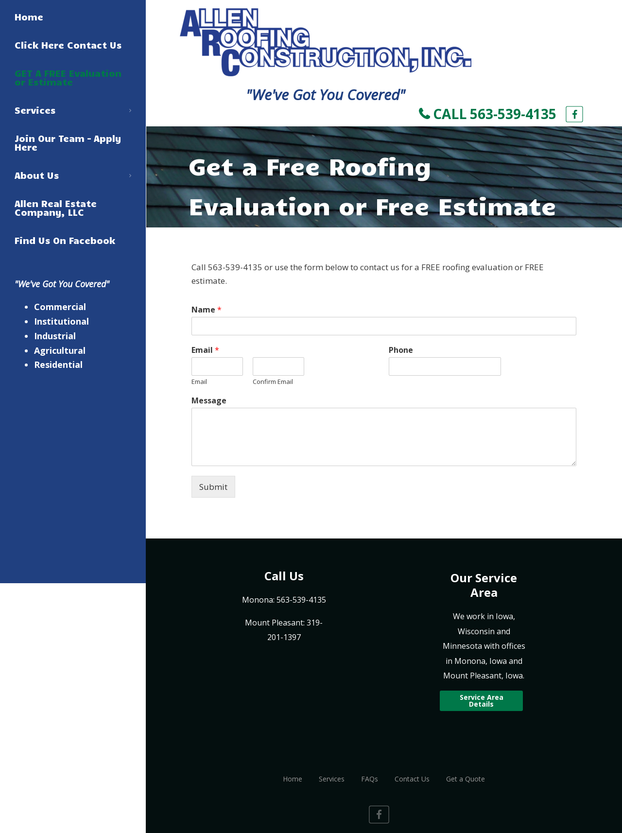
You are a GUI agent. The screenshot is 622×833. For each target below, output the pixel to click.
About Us (73, 175)
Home (29, 16)
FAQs (369, 778)
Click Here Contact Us (68, 45)
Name (206, 310)
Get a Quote (465, 778)
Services (73, 110)
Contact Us (412, 778)
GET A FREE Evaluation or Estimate (68, 77)
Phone (401, 350)
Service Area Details (481, 701)
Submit (213, 486)
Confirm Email (273, 382)
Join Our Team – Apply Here (68, 142)
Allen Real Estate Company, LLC (56, 207)
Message (208, 401)
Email (205, 350)
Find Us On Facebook (65, 240)
